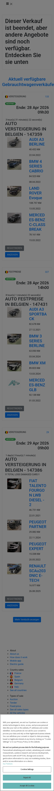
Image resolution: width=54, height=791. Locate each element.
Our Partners (8, 764)
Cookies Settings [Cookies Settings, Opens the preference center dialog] (27, 769)
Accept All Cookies (27, 785)
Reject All (26, 777)
